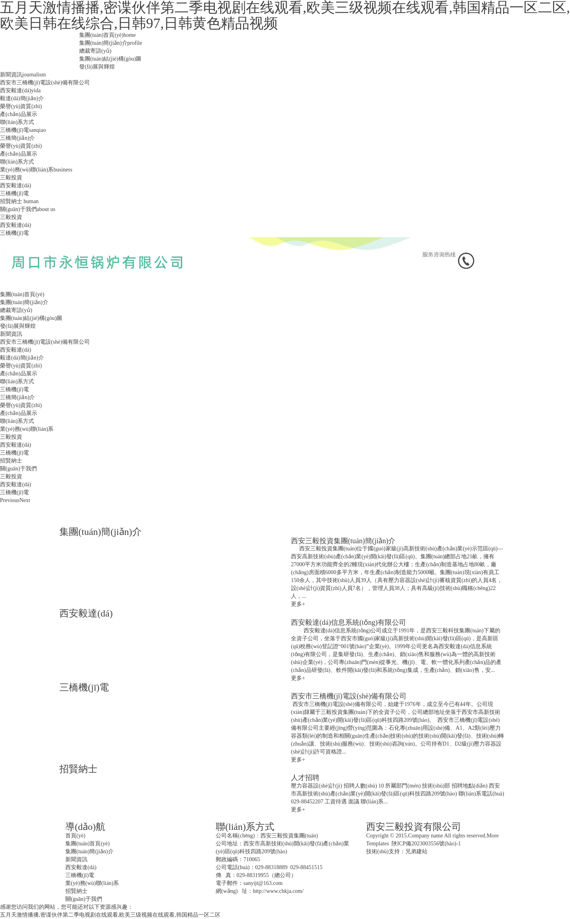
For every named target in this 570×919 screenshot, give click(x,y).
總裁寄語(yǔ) (95, 51)
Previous (9, 500)
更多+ (298, 604)
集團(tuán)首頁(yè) (107, 35)
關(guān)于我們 (27, 209)
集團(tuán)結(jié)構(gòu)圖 (110, 59)
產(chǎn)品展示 (18, 114)
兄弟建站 (416, 851)
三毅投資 (11, 178)
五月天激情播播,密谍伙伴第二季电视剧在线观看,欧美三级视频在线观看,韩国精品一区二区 (110, 915)
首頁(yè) (75, 836)
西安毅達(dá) (20, 90)
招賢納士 (19, 201)
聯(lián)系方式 (17, 122)
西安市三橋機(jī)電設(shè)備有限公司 (45, 83)
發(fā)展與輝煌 (97, 67)
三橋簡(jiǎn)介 (17, 138)
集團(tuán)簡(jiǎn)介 (110, 43)
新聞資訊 (23, 75)
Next (24, 500)
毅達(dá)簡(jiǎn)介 (22, 98)
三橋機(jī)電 (23, 130)
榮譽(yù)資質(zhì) (21, 106)
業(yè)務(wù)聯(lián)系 (36, 170)
